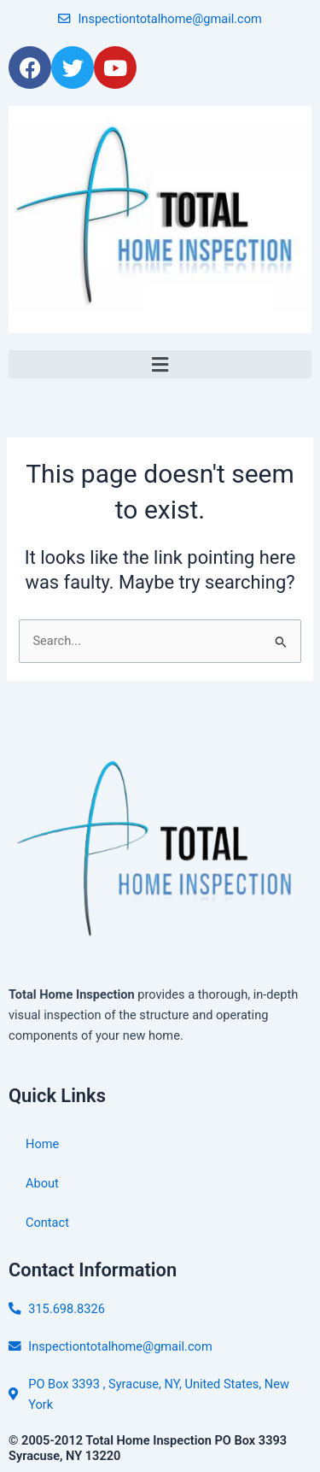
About (42, 1183)
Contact (47, 1222)
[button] (160, 364)
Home (42, 1144)
